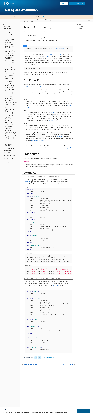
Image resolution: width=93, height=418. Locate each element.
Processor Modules (9, 148)
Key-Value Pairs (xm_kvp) (9, 90)
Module (44, 94)
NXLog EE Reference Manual (8, 23)
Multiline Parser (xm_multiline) (9, 99)
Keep (50, 54)
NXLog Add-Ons (7, 162)
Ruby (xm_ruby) (9, 124)
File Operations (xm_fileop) (9, 76)
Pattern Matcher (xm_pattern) (9, 110)
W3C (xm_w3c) (9, 138)
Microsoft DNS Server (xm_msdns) (10, 95)
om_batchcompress (37, 141)
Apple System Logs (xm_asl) (10, 47)
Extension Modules (9, 37)
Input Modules (8, 33)
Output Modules (8, 35)
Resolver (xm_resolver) (9, 118)
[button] (3, 3)
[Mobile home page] (21, 20)
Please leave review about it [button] (48, 357)
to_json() (59, 137)
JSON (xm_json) (9, 87)
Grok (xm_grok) (9, 83)
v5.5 (89, 20)
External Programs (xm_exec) (10, 70)
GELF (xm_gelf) (9, 79)
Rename (58, 54)
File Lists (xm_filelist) (10, 73)
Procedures (81, 28)
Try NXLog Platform (76, 3)
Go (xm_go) (8, 81)
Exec (46, 56)
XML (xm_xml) (9, 142)
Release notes (8, 150)
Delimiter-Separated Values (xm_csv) (10, 63)
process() (27, 96)
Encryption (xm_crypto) (8, 66)
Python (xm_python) (10, 115)
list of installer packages (57, 48)
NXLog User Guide (8, 21)
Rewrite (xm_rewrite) (9, 121)
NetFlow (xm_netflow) (11, 102)
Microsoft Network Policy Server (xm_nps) (10, 106)
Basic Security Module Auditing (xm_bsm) (11, 50)
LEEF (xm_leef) (9, 93)
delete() (69, 105)
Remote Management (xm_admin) (11, 39)
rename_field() (63, 148)
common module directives (32, 86)
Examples (80, 30)
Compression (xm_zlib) (8, 145)
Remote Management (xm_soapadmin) (11, 133)
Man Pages (7, 26)
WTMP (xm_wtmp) (10, 140)
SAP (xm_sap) (9, 126)
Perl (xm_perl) (9, 113)
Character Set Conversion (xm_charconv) (9, 59)
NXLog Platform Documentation (51, 17)
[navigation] (1, 21)
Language (7, 31)
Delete (46, 54)
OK (83, 411)
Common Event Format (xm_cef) (9, 54)
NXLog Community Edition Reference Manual (10, 156)
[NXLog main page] (10, 3)
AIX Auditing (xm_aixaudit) (9, 43)
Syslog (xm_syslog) (10, 136)
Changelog (7, 152)
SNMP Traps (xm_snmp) (8, 129)
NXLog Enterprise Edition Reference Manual (34, 20)
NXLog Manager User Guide (8, 159)
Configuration (8, 29)
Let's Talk (63, 3)
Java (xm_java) (9, 85)
